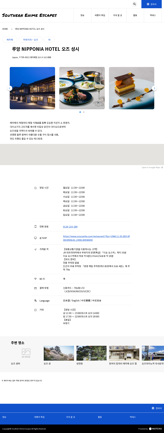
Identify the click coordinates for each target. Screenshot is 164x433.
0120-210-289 (70, 226)
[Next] (154, 88)
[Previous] (9, 88)
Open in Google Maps (151, 167)
